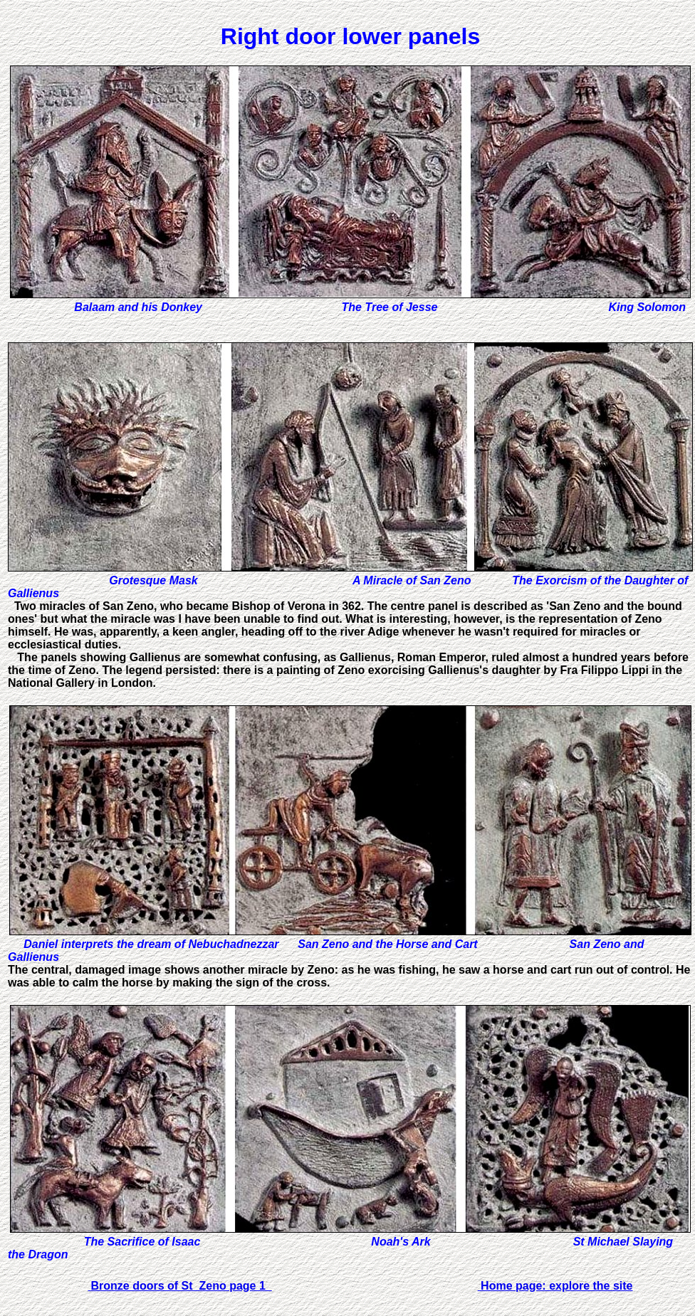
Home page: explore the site (555, 1286)
